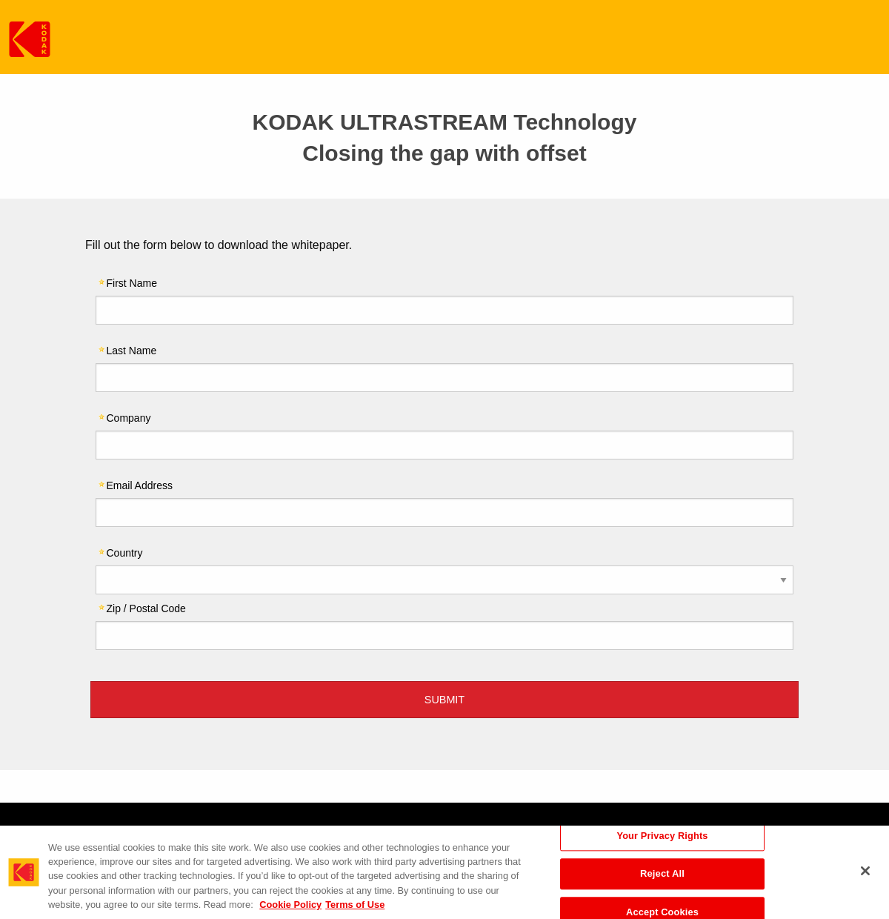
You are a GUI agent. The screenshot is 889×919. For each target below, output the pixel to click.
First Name (132, 282)
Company (129, 417)
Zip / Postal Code (146, 608)
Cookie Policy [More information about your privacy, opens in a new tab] (290, 904)
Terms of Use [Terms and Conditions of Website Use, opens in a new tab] (354, 904)
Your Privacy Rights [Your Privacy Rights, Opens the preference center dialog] (661, 835)
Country (125, 552)
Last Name (132, 350)
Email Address (140, 485)
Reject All (662, 874)
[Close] (865, 871)
